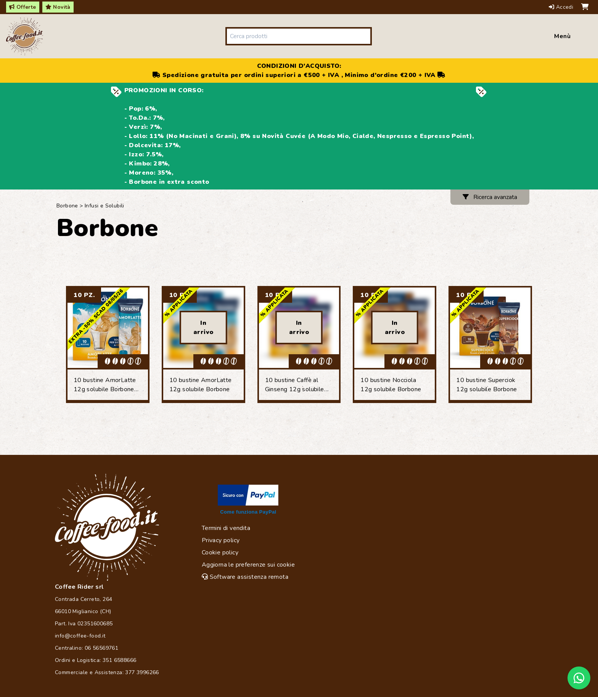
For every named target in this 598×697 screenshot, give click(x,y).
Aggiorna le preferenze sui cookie (248, 564)
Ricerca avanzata (490, 197)
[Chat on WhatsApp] (578, 677)
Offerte (22, 7)
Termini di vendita (226, 528)
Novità (58, 7)
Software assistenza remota (245, 577)
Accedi (562, 7)
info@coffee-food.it (80, 635)
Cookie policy (220, 552)
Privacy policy (221, 540)
